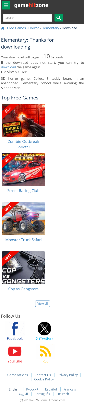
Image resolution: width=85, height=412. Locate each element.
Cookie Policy (44, 379)
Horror (33, 28)
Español (51, 389)
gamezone (31, 5)
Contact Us (43, 375)
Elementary (50, 28)
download (8, 67)
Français (70, 389)
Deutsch (63, 394)
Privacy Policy (68, 375)
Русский (32, 389)
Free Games (16, 28)
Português (42, 394)
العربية (24, 394)
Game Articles (17, 375)
